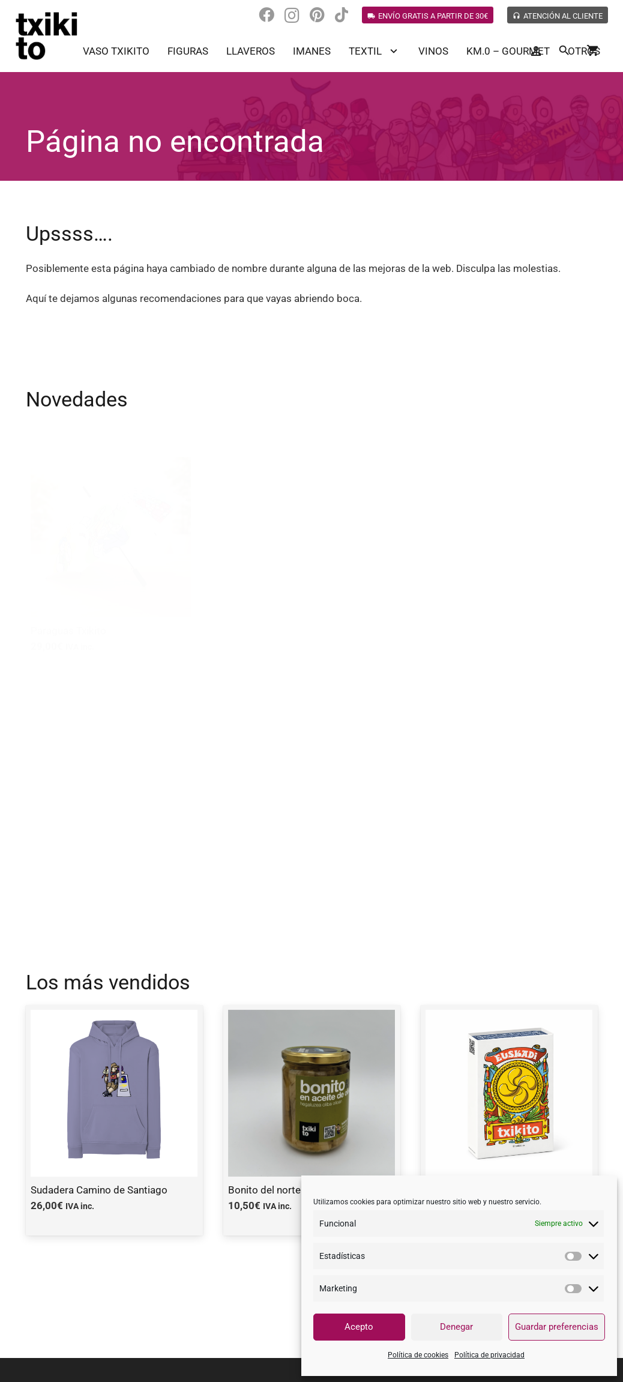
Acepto (359, 1326)
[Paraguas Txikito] (111, 534)
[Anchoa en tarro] (111, 783)
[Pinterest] (317, 15)
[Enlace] (47, 36)
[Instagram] (291, 15)
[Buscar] (564, 51)
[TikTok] (341, 15)
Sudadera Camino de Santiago (99, 1190)
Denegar (456, 1326)
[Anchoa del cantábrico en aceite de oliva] (512, 534)
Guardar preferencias (556, 1326)
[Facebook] (266, 15)
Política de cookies (418, 1355)
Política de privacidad (489, 1355)
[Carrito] (593, 51)
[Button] (535, 51)
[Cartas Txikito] (311, 534)
